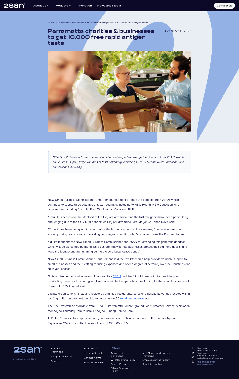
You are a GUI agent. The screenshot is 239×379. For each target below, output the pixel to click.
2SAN (117, 276)
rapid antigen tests (132, 298)
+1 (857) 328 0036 (206, 362)
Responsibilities (61, 356)
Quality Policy (118, 364)
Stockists (90, 348)
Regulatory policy (152, 364)
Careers (56, 361)
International (93, 353)
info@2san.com (205, 364)
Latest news (92, 358)
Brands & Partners (57, 350)
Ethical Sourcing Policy (120, 369)
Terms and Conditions (117, 354)
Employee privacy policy (156, 360)
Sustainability (93, 362)
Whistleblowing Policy (123, 360)
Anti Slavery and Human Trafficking (156, 354)
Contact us (224, 5)
